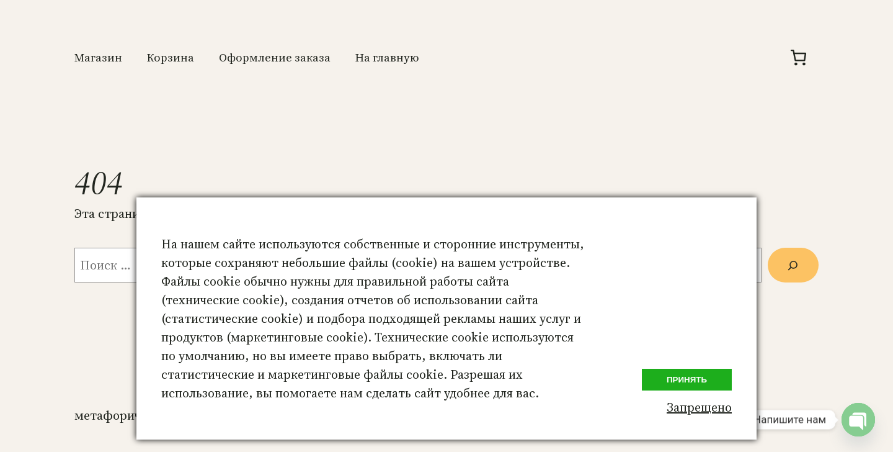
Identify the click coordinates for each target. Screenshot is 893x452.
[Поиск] (793, 265)
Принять (687, 379)
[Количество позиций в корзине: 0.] (798, 57)
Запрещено (699, 407)
